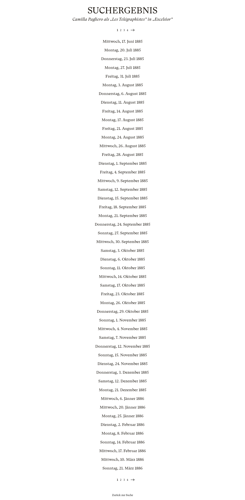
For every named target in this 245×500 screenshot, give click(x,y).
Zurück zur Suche (122, 495)
